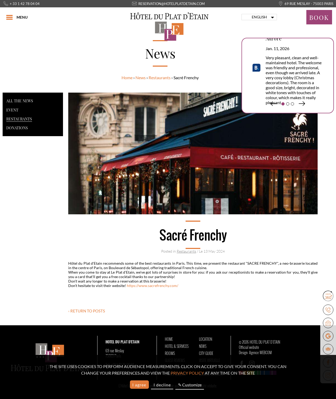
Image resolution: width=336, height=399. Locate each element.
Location (205, 339)
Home (127, 77)
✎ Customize (190, 384)
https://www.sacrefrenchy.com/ (152, 285)
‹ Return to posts (86, 310)
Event (12, 110)
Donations (17, 127)
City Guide (206, 353)
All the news (19, 100)
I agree (139, 384)
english (259, 17)
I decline (162, 384)
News (140, 77)
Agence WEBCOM (260, 352)
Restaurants (160, 77)
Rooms (170, 353)
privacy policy (187, 372)
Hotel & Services (176, 346)
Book (319, 17)
